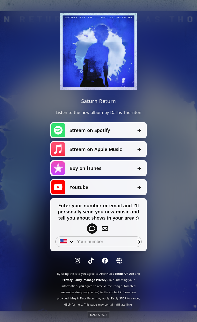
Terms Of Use (124, 274)
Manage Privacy (95, 280)
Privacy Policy (72, 280)
